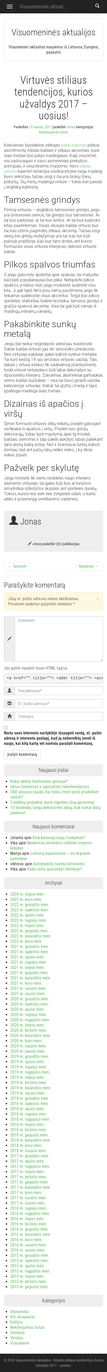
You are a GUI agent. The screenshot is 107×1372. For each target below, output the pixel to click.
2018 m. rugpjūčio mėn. (30, 1119)
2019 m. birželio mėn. (28, 1082)
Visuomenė (19, 1343)
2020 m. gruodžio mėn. (29, 998)
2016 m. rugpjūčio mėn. (30, 1213)
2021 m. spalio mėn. (27, 957)
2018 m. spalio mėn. (27, 1108)
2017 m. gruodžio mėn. (29, 1155)
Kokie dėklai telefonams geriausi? (39, 781)
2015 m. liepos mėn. (27, 1276)
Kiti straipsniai (22, 1316)
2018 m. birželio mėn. (28, 1129)
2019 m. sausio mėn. (27, 1093)
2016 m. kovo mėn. (26, 1239)
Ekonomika (19, 1311)
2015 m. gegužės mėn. (29, 1286)
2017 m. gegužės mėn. (29, 1182)
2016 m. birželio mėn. (28, 1224)
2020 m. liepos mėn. (27, 1025)
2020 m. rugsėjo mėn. (28, 1014)
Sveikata (17, 1332)
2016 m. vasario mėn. (28, 1244)
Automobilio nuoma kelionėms (59, 863)
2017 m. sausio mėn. (27, 1203)
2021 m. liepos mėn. (27, 967)
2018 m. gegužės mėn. (29, 1135)
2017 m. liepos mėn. (27, 1171)
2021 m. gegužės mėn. (29, 972)
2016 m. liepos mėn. (27, 1218)
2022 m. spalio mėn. (27, 915)
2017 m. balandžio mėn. (30, 1187)
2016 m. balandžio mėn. (30, 1234)
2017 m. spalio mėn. (27, 1161)
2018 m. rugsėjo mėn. (28, 1114)
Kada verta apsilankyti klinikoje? (54, 869)
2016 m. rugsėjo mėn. (28, 1208)
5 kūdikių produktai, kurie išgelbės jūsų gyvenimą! (52, 802)
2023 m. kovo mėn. (26, 899)
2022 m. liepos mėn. (27, 925)
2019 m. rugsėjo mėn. (28, 1066)
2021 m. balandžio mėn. (30, 977)
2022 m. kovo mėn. (26, 941)
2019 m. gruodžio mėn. (29, 1056)
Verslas (16, 1337)
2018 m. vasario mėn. (28, 1150)
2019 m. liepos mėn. (27, 1077)
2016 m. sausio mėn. (27, 1250)
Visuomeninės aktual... (43, 6)
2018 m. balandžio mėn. (30, 1140)
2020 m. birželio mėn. (28, 1030)
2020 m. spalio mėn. (27, 1009)
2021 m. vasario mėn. (28, 988)
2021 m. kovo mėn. (26, 983)
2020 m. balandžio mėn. (30, 1035)
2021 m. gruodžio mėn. (29, 946)
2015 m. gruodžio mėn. (29, 1255)
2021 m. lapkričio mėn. (29, 951)
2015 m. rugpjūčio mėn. (30, 1271)
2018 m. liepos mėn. (27, 1124)
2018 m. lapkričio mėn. (29, 1103)
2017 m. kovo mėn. (26, 1192)
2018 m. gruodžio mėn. (29, 1098)
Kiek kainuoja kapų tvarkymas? (59, 837)
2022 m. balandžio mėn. (30, 936)
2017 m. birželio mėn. (28, 1176)
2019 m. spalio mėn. (27, 1061)
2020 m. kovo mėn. (26, 1040)
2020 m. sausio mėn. (27, 1051)
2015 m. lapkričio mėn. (29, 1260)
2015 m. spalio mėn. (27, 1265)
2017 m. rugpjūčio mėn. (30, 1166)
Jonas (71, 127)
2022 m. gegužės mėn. (29, 930)
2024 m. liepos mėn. (27, 894)
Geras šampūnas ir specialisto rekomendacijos (49, 786)
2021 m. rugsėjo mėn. (28, 962)
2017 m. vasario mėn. (28, 1197)
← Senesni (17, 566)
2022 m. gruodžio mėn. (29, 904)
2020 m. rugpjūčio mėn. (30, 1019)
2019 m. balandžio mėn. (30, 1087)
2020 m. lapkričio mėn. (29, 1004)
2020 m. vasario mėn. (28, 1046)
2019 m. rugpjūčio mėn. (30, 1072)
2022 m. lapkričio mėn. (29, 909)
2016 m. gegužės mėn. (29, 1229)
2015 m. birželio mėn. (28, 1281)
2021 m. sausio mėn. (27, 993)
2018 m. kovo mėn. (26, 1145)
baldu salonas (73, 145)
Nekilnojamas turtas (53, 132)
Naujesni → (89, 566)
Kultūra (16, 1322)
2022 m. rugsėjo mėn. (28, 920)
